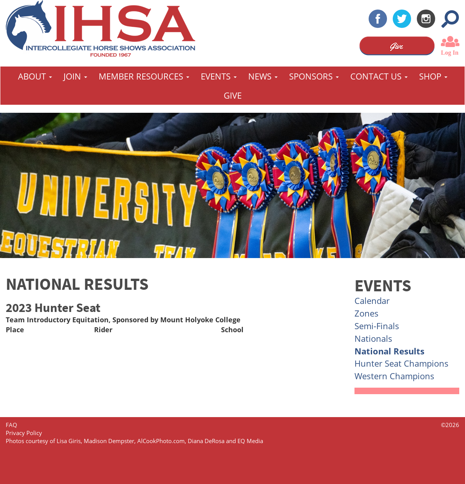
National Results (389, 351)
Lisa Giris (69, 441)
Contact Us (379, 76)
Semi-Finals (376, 325)
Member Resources (144, 76)
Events (219, 76)
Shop (433, 76)
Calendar (372, 300)
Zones (366, 313)
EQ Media (250, 441)
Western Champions (394, 376)
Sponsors (314, 76)
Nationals (373, 338)
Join (75, 76)
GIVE (233, 95)
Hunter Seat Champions (401, 363)
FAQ (11, 425)
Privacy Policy (24, 433)
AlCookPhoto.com (161, 441)
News (263, 76)
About (35, 76)
